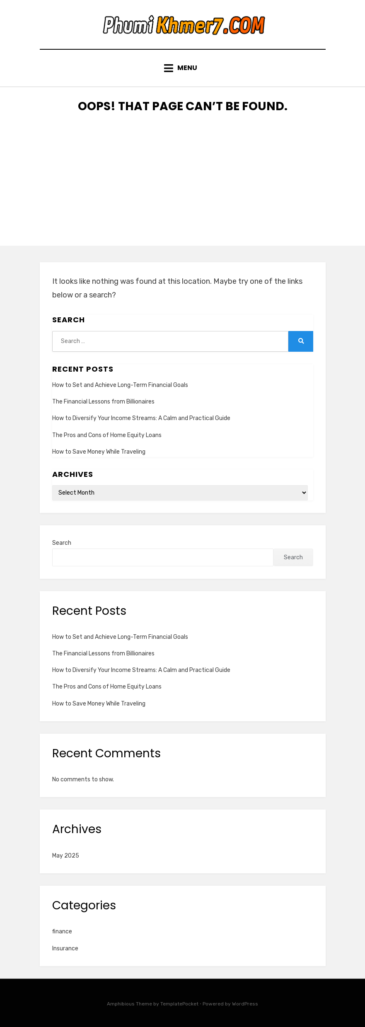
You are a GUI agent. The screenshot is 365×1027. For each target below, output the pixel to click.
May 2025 (65, 855)
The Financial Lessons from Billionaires (103, 401)
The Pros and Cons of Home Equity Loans (107, 435)
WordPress (245, 1004)
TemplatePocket (179, 1004)
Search (61, 542)
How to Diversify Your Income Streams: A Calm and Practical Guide (141, 418)
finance (62, 931)
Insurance (65, 948)
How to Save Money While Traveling (98, 451)
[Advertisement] (182, 188)
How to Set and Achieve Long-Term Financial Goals (120, 385)
